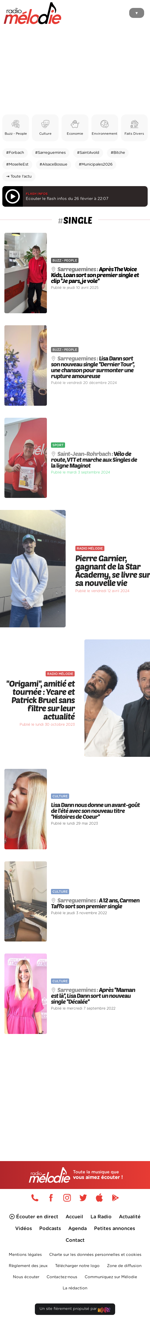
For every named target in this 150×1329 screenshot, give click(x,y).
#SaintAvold (88, 153)
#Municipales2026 (95, 164)
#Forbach (15, 153)
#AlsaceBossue (53, 164)
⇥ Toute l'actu (19, 176)
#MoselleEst (17, 164)
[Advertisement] (75, 70)
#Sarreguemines (50, 153)
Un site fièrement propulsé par (75, 1310)
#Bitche (118, 153)
